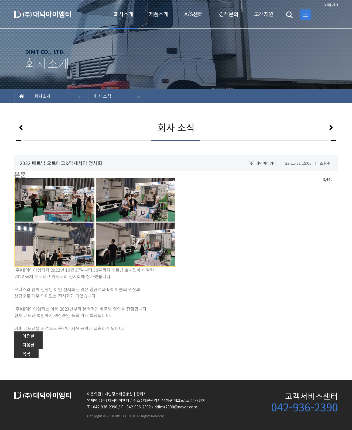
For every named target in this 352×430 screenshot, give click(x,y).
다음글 (28, 344)
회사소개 (123, 14)
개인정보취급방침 (119, 394)
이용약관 (94, 394)
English (331, 4)
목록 (26, 353)
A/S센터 (193, 14)
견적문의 (228, 14)
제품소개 (158, 14)
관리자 (141, 394)
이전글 (28, 335)
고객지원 (264, 14)
